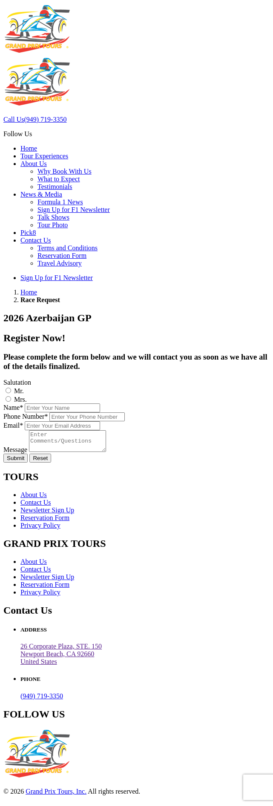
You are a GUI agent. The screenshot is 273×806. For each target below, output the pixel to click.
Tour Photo (52, 225)
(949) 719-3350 (41, 699)
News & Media (41, 194)
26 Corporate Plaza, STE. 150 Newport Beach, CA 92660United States (61, 657)
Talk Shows (53, 217)
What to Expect (58, 179)
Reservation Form (61, 255)
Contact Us (35, 240)
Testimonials (54, 186)
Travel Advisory (59, 263)
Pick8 (28, 232)
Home (28, 148)
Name (13, 407)
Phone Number (25, 416)
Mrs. (20, 399)
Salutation (17, 382)
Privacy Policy (40, 529)
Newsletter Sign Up (47, 513)
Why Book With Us (64, 171)
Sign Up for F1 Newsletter (73, 209)
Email (13, 425)
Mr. (19, 390)
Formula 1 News (60, 202)
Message (15, 453)
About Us (33, 163)
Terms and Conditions (67, 248)
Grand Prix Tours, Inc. (56, 795)
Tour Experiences (44, 156)
